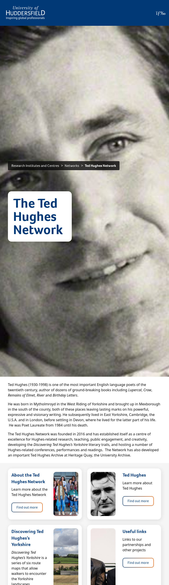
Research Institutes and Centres (35, 165)
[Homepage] (26, 13)
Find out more (27, 507)
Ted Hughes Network (100, 165)
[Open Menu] (160, 13)
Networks (72, 165)
